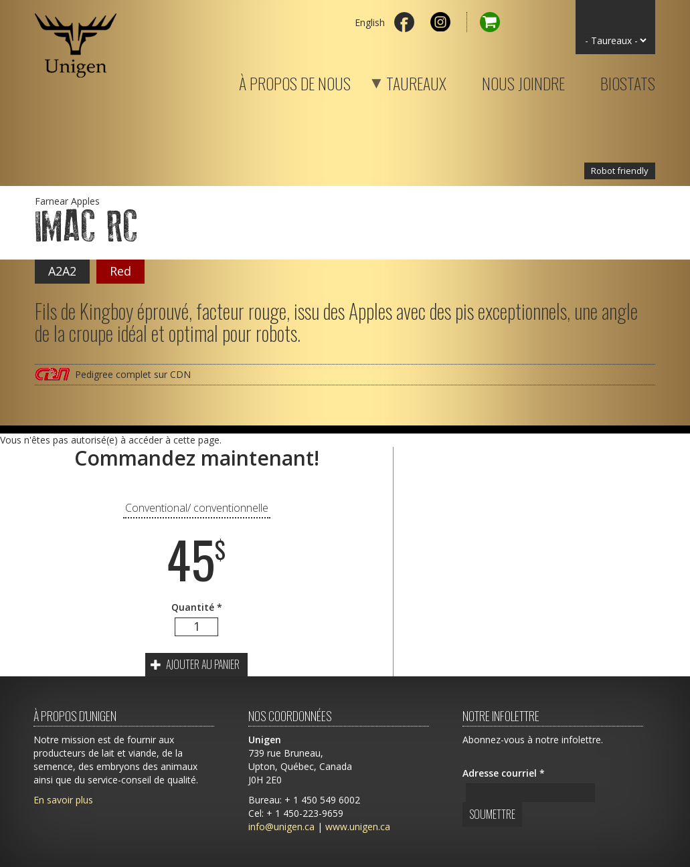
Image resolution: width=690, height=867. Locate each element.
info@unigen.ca (281, 826)
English (370, 22)
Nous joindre (523, 81)
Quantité (196, 607)
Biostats (627, 81)
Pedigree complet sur (133, 374)
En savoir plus (63, 799)
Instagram (440, 22)
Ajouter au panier (195, 664)
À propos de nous (295, 81)
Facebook (404, 22)
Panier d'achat (483, 22)
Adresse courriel (503, 773)
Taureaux (399, 81)
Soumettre (492, 814)
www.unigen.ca (357, 826)
